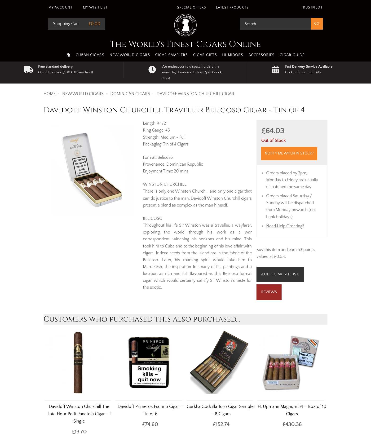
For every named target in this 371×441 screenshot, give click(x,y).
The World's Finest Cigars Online (185, 44)
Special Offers (191, 7)
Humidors (232, 55)
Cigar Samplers (171, 55)
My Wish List (95, 7)
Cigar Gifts (205, 55)
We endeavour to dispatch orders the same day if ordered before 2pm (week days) (192, 72)
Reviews (269, 292)
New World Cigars (130, 55)
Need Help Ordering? (285, 226)
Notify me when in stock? (289, 153)
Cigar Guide (292, 55)
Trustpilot (311, 7)
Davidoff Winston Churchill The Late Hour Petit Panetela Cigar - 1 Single (79, 414)
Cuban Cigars (90, 55)
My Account (60, 7)
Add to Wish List (280, 274)
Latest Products (232, 7)
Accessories (261, 55)
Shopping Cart (66, 24)
